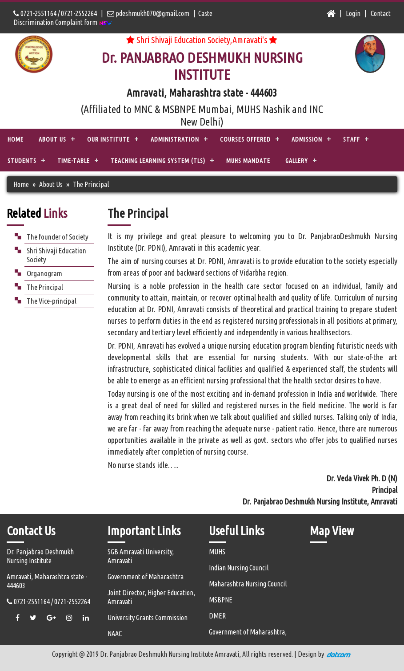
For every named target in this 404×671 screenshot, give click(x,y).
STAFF (351, 139)
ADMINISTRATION (175, 139)
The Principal (45, 287)
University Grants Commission (148, 618)
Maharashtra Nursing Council (248, 584)
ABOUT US (52, 139)
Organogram (44, 273)
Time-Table (73, 160)
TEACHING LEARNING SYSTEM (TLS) (158, 160)
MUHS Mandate (248, 160)
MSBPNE (220, 600)
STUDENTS (22, 160)
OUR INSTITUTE (108, 139)
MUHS (217, 552)
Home (16, 139)
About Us (51, 184)
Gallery (296, 160)
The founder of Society (57, 236)
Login (353, 13)
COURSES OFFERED (245, 139)
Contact (381, 13)
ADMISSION (307, 139)
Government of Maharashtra (146, 577)
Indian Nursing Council (238, 568)
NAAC (115, 634)
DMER (217, 616)
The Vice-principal (51, 301)
